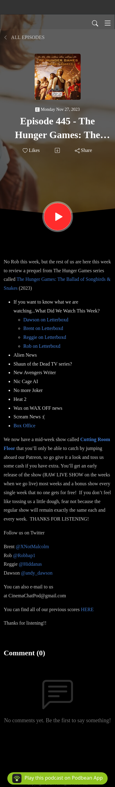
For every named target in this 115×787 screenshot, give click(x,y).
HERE (87, 609)
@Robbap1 (24, 555)
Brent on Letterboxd (43, 328)
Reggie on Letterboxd (44, 337)
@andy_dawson (36, 573)
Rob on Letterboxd (41, 346)
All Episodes (24, 37)
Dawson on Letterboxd (45, 319)
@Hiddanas (30, 564)
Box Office (24, 425)
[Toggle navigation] (108, 23)
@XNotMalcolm (32, 546)
